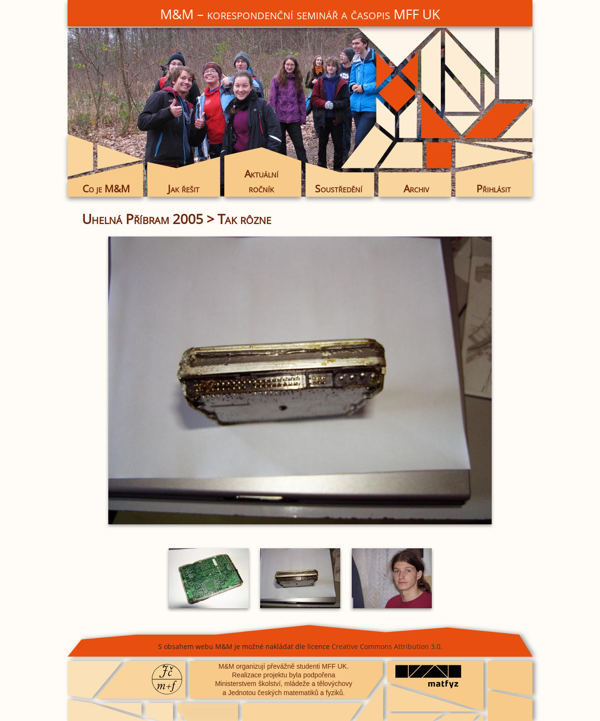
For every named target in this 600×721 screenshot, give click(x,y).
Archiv (416, 188)
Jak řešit (183, 188)
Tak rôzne (244, 219)
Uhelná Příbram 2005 (142, 219)
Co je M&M (106, 188)
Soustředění (338, 188)
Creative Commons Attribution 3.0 (386, 646)
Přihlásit (493, 188)
